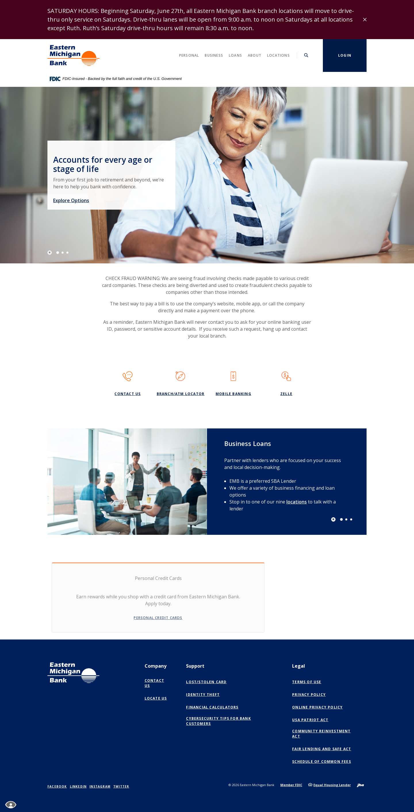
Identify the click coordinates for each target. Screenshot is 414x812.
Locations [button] (278, 55)
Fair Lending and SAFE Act (321, 748)
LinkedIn (78, 786)
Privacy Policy (309, 694)
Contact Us (127, 393)
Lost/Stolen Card (206, 681)
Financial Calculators (212, 707)
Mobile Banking (233, 393)
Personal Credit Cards (158, 620)
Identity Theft (203, 694)
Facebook (57, 786)
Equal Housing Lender (332, 785)
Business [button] (214, 55)
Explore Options (83, 199)
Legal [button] (298, 666)
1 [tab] (57, 252)
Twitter (121, 786)
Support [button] (195, 666)
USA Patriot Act (310, 719)
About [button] (254, 55)
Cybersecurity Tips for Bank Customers (218, 721)
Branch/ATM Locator (181, 393)
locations (296, 502)
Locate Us (156, 698)
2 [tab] (63, 253)
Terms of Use (306, 681)
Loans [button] (235, 55)
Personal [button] (189, 55)
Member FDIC (291, 785)
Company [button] (155, 666)
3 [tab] (67, 253)
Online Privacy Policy (318, 707)
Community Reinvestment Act (321, 734)
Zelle (286, 393)
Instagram (99, 786)
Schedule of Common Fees (321, 761)
